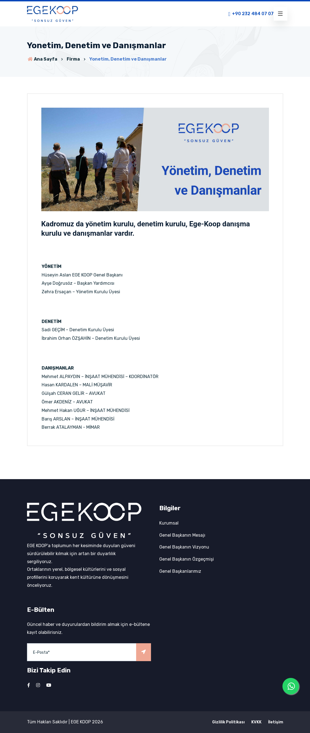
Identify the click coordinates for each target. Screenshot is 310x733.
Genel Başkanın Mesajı (182, 535)
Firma (73, 59)
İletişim (275, 722)
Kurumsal (169, 523)
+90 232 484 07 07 (250, 14)
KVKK (256, 722)
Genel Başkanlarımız (180, 571)
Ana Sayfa (42, 59)
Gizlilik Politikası (228, 722)
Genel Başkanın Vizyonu (184, 547)
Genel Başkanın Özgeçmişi (186, 559)
